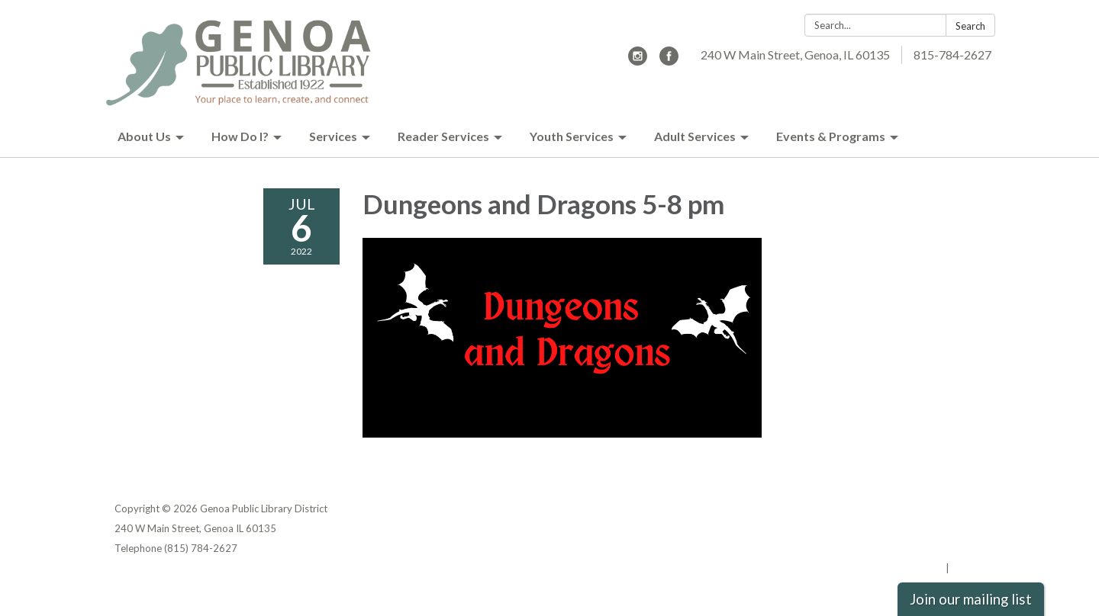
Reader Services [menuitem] (443, 136)
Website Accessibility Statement (904, 548)
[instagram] (637, 60)
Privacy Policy (951, 508)
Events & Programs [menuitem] (830, 136)
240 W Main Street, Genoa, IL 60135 (795, 54)
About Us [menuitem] (144, 136)
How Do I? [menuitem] (240, 136)
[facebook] (668, 60)
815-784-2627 (952, 54)
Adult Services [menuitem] (695, 136)
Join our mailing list (971, 599)
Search (970, 26)
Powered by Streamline (887, 568)
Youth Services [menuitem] (572, 136)
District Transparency (931, 528)
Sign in (968, 568)
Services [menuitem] (333, 136)
